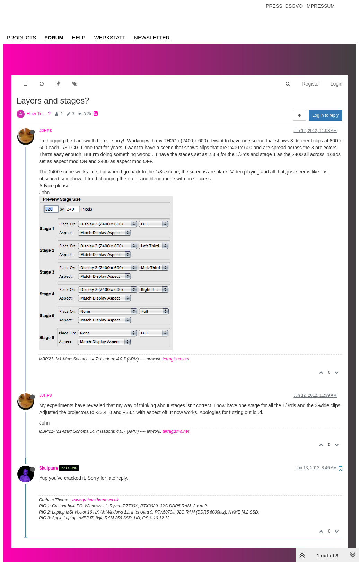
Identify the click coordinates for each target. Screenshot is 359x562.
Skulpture (48, 461)
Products (21, 38)
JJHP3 (45, 123)
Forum (53, 38)
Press (274, 6)
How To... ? (38, 106)
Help (78, 38)
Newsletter (152, 38)
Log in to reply (326, 108)
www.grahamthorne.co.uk (95, 493)
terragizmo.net (176, 352)
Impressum (320, 6)
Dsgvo (294, 6)
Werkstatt (109, 38)
